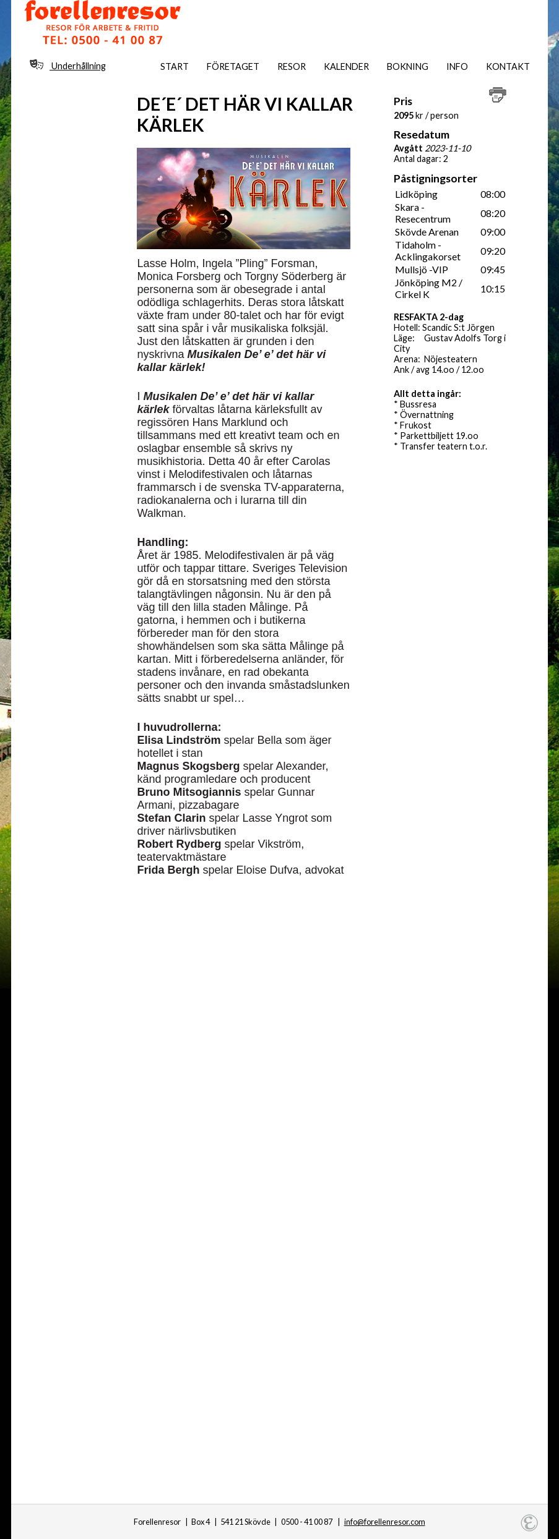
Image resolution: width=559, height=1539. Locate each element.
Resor (291, 66)
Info (457, 66)
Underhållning (68, 65)
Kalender (346, 66)
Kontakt (508, 66)
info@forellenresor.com (384, 1522)
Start (174, 66)
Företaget (233, 66)
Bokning (407, 66)
